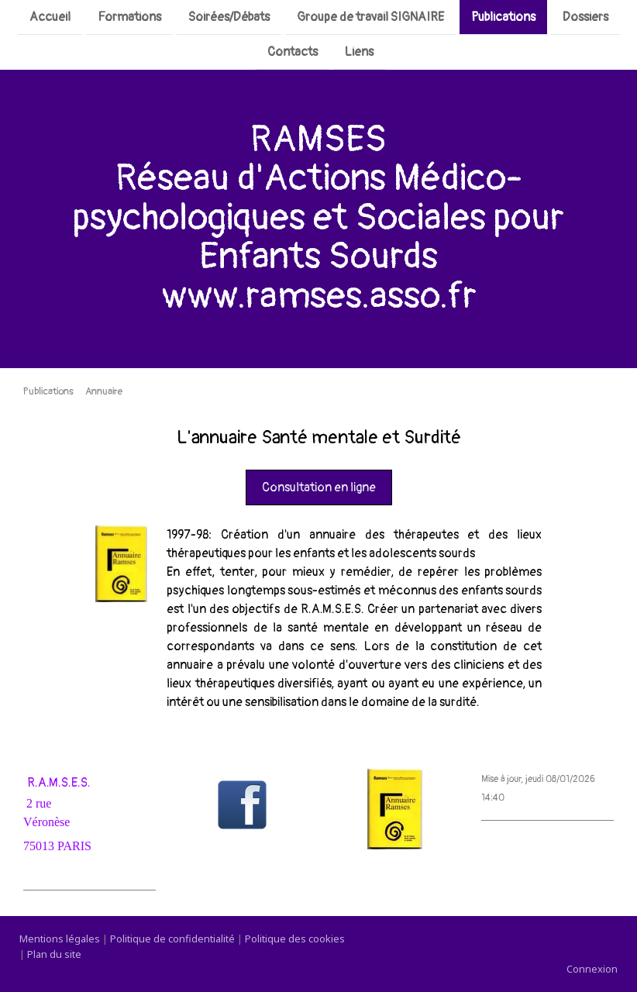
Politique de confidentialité (172, 939)
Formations (129, 17)
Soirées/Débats (229, 17)
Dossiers (585, 17)
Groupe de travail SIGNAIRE (370, 17)
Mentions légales (59, 939)
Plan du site (54, 954)
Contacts (292, 53)
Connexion (592, 969)
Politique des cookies (295, 939)
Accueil (50, 17)
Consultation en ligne (319, 487)
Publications (503, 17)
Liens (359, 53)
